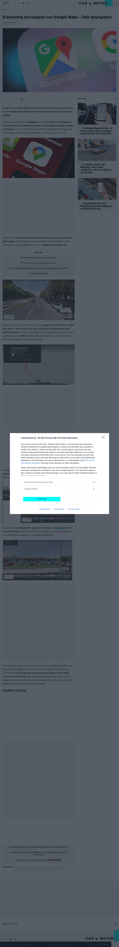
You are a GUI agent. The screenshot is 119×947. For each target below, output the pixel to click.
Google (18, 867)
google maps (27, 867)
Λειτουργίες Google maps (52, 869)
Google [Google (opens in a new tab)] (32, 122)
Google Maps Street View (43, 867)
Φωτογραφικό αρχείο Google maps (50, 870)
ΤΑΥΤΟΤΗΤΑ (52, 944)
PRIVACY (71, 944)
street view (60, 867)
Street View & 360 (22, 869)
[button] (6, 3)
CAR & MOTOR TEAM (10, 22)
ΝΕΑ (4, 9)
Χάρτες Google (35, 869)
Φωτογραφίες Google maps (25, 870)
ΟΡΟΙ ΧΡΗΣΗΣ (62, 944)
